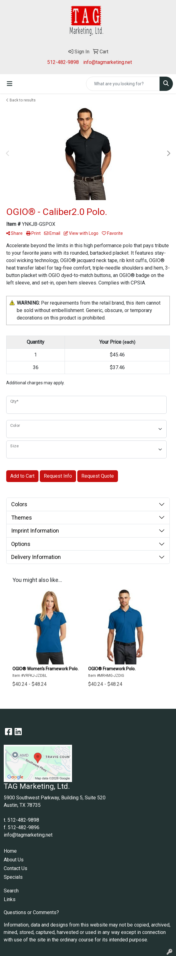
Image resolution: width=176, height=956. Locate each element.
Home (10, 851)
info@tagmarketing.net (107, 62)
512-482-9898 (63, 62)
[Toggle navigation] (9, 83)
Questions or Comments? (31, 912)
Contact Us (15, 868)
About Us (14, 860)
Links (10, 899)
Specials (13, 877)
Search (11, 891)
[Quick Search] (123, 84)
